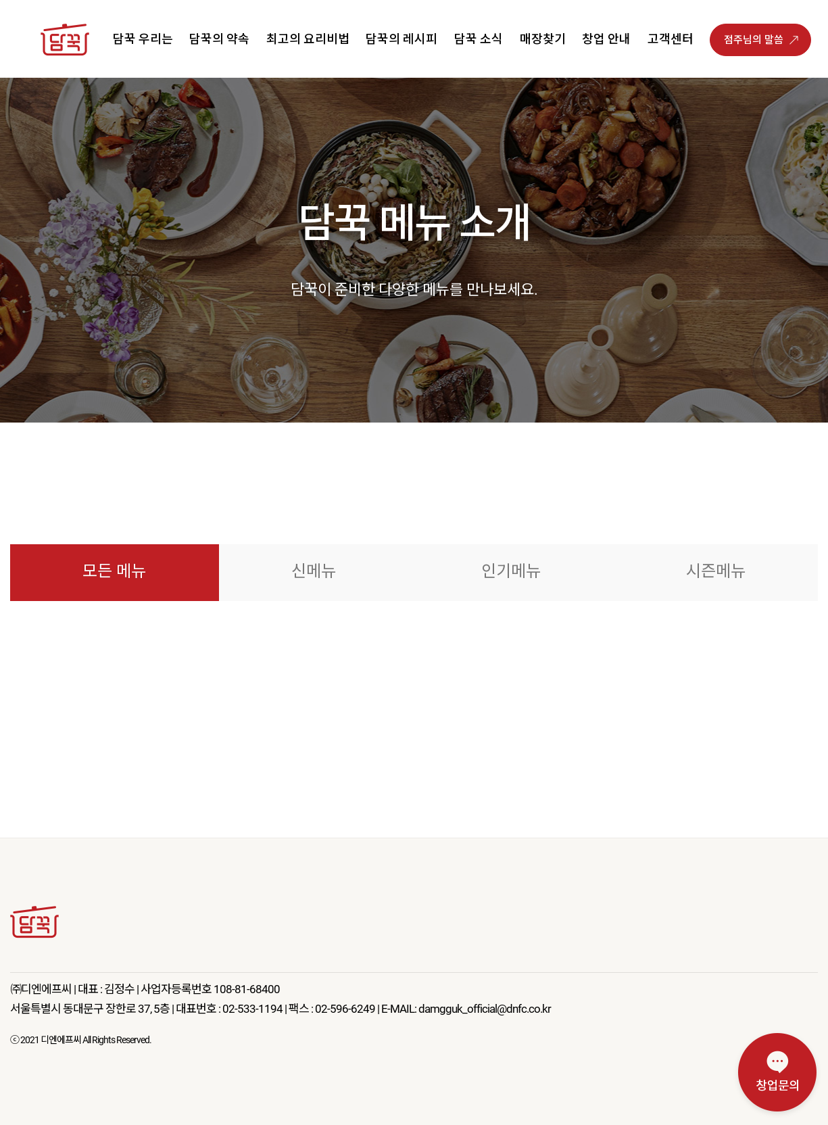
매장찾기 (543, 39)
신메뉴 (313, 571)
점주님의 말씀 (753, 40)
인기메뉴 (511, 571)
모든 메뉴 (114, 571)
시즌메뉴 (716, 571)
